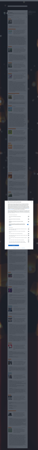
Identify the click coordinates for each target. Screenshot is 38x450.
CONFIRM (13, 245)
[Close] (32, 202)
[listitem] (19, 227)
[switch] (28, 216)
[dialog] (19, 225)
